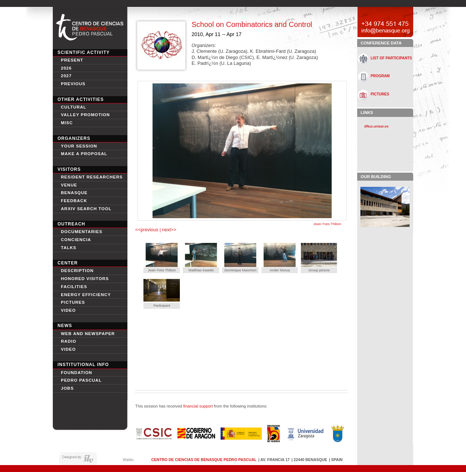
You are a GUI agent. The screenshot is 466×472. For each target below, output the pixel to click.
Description (77, 270)
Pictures (73, 302)
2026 (66, 68)
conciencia (76, 239)
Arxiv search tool (86, 208)
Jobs (67, 388)
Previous (73, 84)
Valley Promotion (85, 115)
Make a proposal (84, 154)
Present (72, 60)
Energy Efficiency (86, 294)
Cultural (73, 107)
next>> (169, 229)
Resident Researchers (92, 177)
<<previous (147, 229)
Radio (68, 341)
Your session (79, 146)
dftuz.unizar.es (376, 126)
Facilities (74, 286)
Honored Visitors (85, 278)
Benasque (74, 192)
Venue (69, 185)
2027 (66, 76)
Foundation (76, 372)
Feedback (74, 200)
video (68, 310)
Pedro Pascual (81, 380)
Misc (67, 123)
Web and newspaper (88, 333)
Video (68, 349)
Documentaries (81, 231)
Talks (68, 247)
